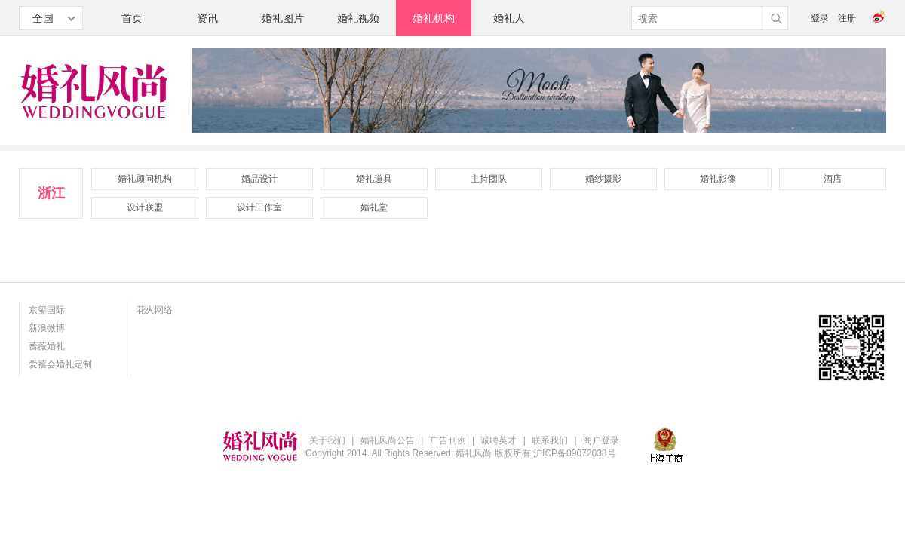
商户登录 (601, 440)
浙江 (51, 193)
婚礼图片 (283, 18)
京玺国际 (47, 310)
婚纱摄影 (603, 178)
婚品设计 (259, 178)
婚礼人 (509, 18)
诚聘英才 (498, 440)
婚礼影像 (718, 178)
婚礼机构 (434, 18)
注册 (847, 18)
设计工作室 (259, 207)
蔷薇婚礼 (47, 346)
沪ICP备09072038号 (574, 453)
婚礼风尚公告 (387, 440)
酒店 (833, 178)
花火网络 (155, 310)
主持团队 (489, 178)
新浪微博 (47, 328)
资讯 (207, 18)
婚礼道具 (374, 178)
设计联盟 (145, 207)
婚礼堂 (374, 207)
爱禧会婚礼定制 (60, 364)
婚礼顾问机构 (145, 178)
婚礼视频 (358, 18)
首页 (132, 18)
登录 (820, 18)
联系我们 (550, 440)
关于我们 (327, 440)
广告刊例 (448, 440)
